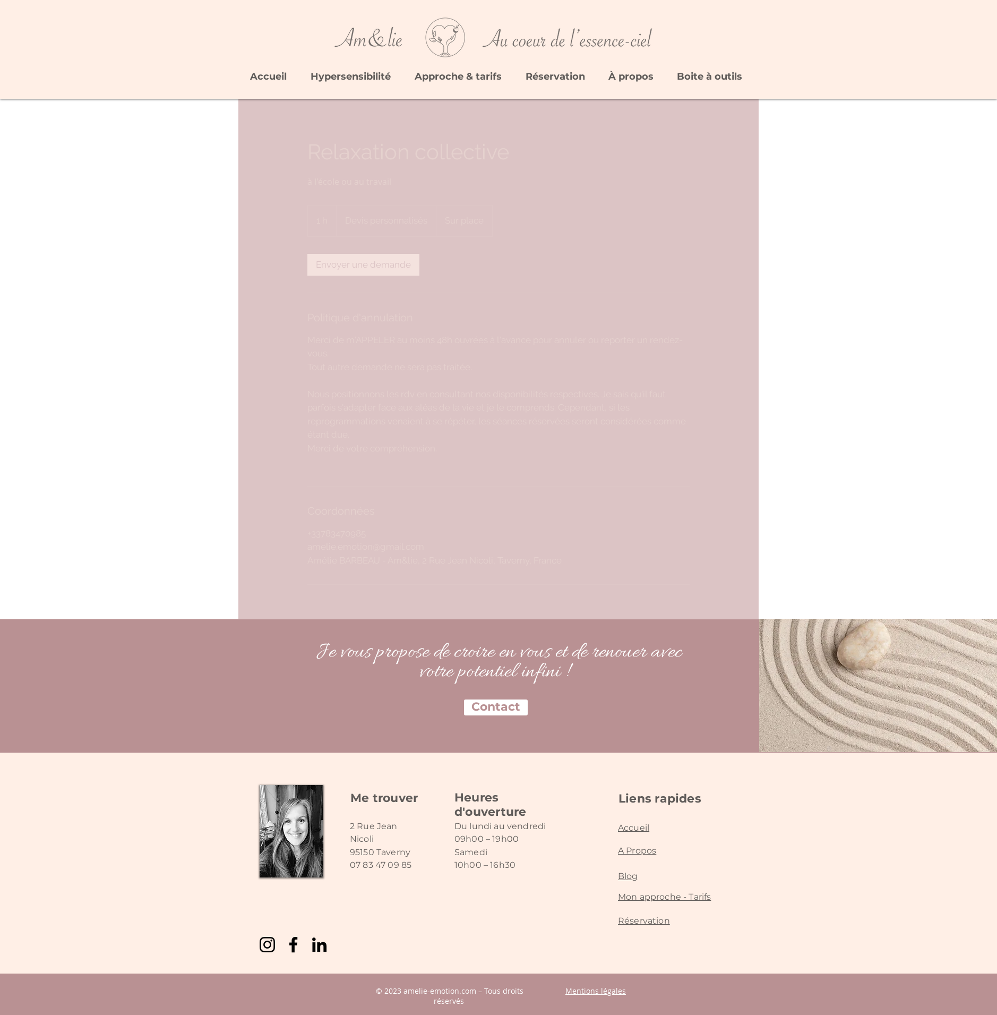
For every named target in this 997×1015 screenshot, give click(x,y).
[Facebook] (293, 944)
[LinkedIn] (319, 944)
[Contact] (496, 707)
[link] (363, 265)
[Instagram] (267, 944)
